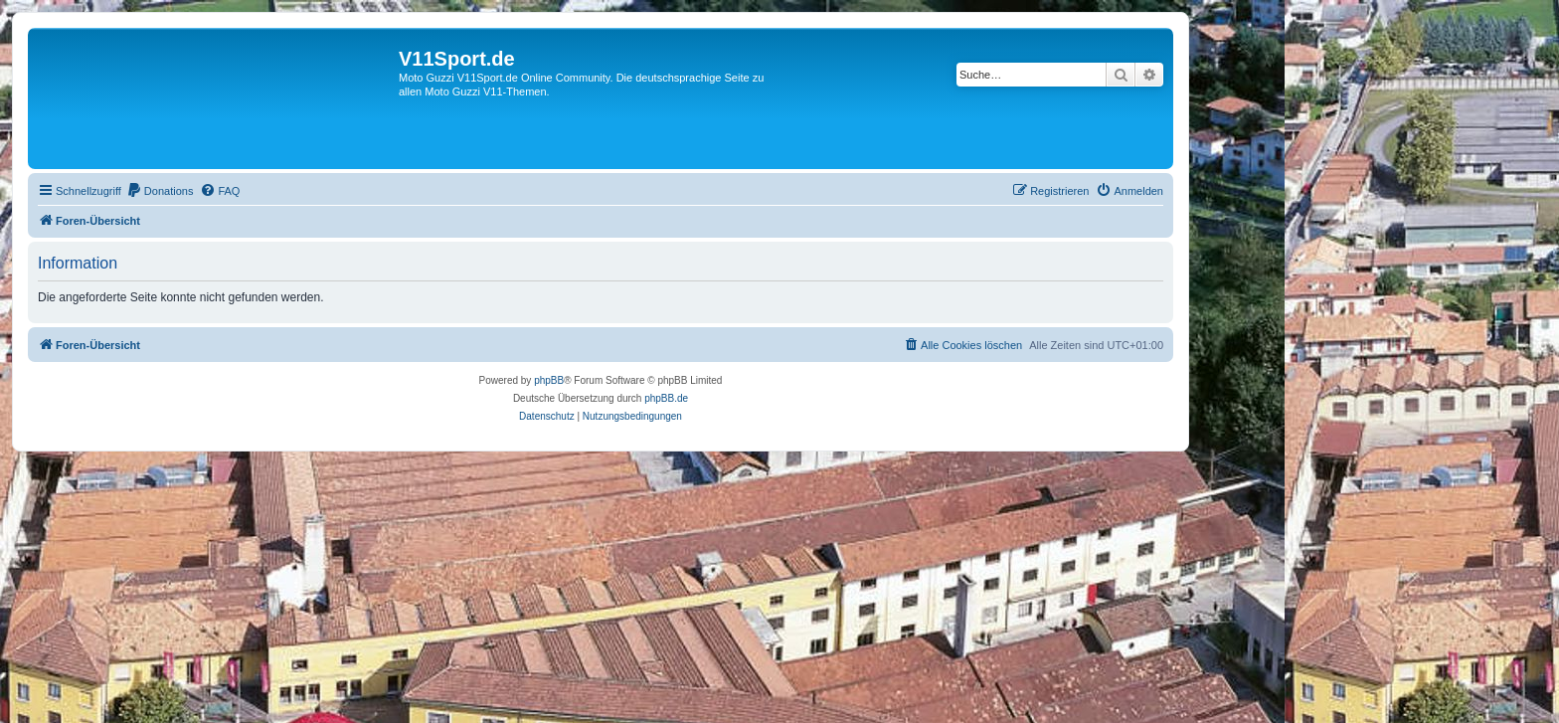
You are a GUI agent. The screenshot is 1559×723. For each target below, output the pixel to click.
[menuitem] (160, 191)
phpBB (549, 380)
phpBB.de (666, 398)
